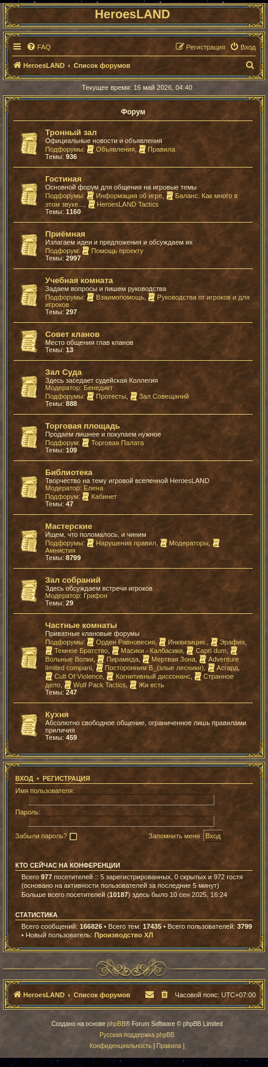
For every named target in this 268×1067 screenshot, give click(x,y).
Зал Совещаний (159, 396)
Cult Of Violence (74, 676)
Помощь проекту (112, 250)
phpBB (116, 1024)
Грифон (95, 595)
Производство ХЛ (123, 935)
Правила (157, 149)
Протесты (106, 396)
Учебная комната (79, 280)
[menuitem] (38, 47)
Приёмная (65, 233)
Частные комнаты (81, 625)
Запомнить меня (174, 836)
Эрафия (228, 642)
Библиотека (68, 472)
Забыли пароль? (41, 836)
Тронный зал (71, 132)
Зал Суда (63, 372)
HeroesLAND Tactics (123, 204)
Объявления (111, 149)
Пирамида (118, 659)
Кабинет (99, 496)
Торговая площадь (82, 425)
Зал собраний (73, 580)
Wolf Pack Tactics (95, 685)
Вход (24, 778)
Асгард (223, 667)
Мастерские (68, 526)
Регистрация (66, 778)
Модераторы (184, 543)
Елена (93, 488)
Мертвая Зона (168, 659)
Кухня (57, 714)
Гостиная (63, 178)
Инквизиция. (182, 642)
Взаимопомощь (115, 297)
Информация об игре (124, 195)
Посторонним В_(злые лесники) (150, 667)
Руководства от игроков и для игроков (147, 301)
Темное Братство (76, 650)
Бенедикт (98, 387)
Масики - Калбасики (147, 650)
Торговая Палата (112, 442)
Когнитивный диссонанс (148, 676)
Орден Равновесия (121, 642)
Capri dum (206, 650)
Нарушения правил (121, 543)
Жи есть (146, 685)
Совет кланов (72, 334)
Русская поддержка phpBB (137, 1035)
